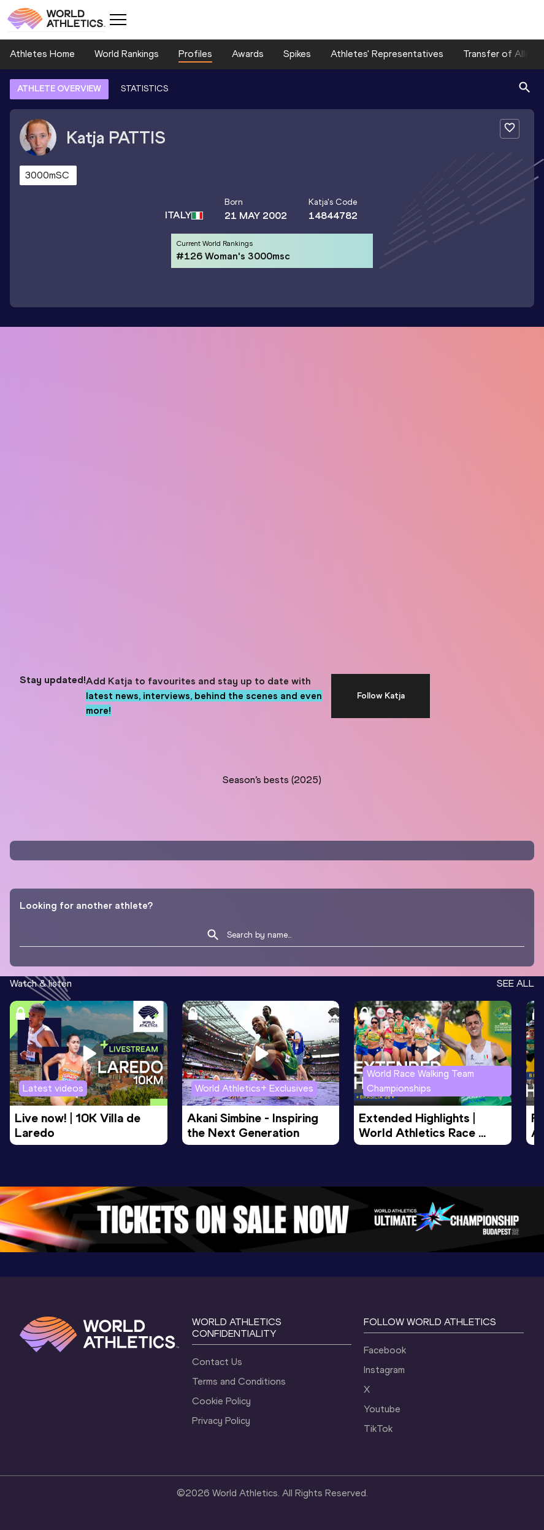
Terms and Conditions (239, 1381)
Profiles (195, 53)
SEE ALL (515, 983)
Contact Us (217, 1361)
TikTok (378, 1428)
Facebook (385, 1350)
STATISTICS (144, 88)
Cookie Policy (221, 1401)
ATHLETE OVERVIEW (59, 88)
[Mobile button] (117, 19)
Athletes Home (42, 53)
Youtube (382, 1409)
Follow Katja (381, 695)
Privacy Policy (221, 1420)
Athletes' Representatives (387, 53)
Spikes (297, 53)
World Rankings (126, 53)
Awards (248, 53)
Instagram (384, 1369)
